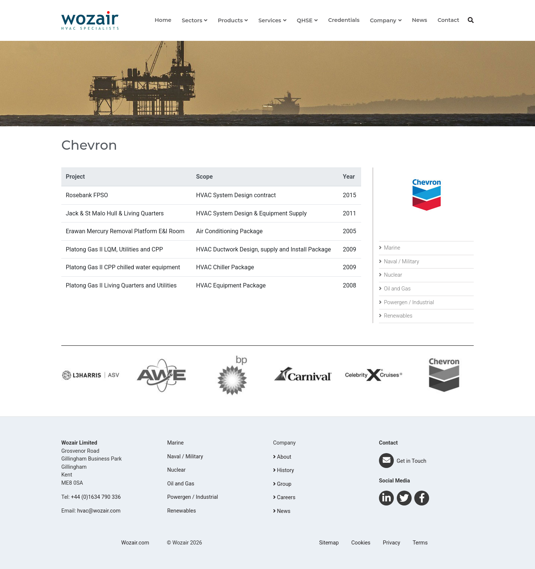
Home (163, 20)
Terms (420, 543)
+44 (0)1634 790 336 (96, 497)
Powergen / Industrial (406, 302)
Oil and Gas (395, 289)
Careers (284, 497)
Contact (448, 20)
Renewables (395, 316)
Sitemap (329, 543)
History (283, 470)
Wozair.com (135, 543)
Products (230, 20)
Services (269, 20)
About (282, 457)
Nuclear (390, 275)
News (419, 20)
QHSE (304, 20)
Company (383, 20)
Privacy (392, 543)
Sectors (192, 20)
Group (282, 484)
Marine (389, 248)
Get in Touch (403, 461)
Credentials (343, 20)
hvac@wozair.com (99, 511)
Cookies (360, 543)
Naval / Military (399, 262)
